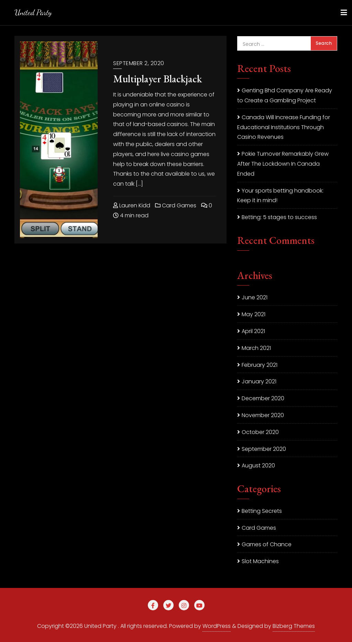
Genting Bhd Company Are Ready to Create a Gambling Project (284, 95)
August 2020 (258, 465)
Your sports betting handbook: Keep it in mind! (280, 196)
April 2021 (253, 331)
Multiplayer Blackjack (157, 78)
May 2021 (253, 314)
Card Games (175, 205)
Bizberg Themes (294, 626)
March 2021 (256, 348)
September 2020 (264, 449)
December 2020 (263, 398)
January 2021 (259, 381)
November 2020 (263, 415)
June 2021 (254, 297)
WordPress (216, 626)
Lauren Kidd (131, 205)
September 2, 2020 (138, 63)
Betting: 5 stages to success (279, 217)
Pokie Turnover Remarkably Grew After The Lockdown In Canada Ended (283, 164)
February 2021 (259, 365)
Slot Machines (260, 561)
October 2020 (260, 432)
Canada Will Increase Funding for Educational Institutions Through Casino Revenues (283, 127)
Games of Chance (267, 544)
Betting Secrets (262, 511)
